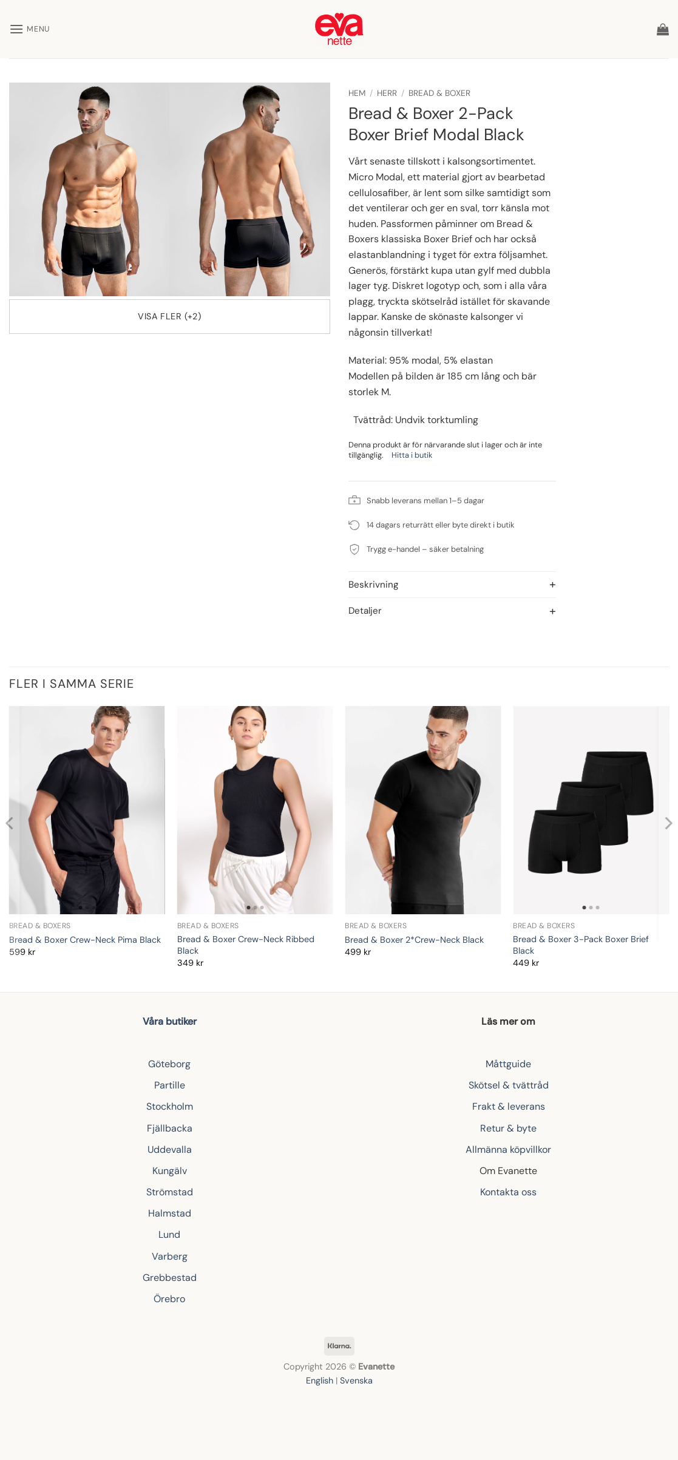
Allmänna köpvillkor (508, 1149)
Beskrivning (373, 585)
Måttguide (508, 1064)
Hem (356, 93)
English (319, 1380)
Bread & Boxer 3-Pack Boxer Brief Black (581, 945)
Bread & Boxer (439, 93)
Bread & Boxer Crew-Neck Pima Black (85, 939)
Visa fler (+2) (169, 316)
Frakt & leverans (508, 1106)
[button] (29, 29)
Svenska (356, 1380)
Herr (387, 93)
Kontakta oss (508, 1192)
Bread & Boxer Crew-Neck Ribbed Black (245, 945)
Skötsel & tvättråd (509, 1085)
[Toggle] (358, 585)
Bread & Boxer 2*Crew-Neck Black (414, 939)
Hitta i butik (412, 455)
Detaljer (365, 612)
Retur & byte (508, 1128)
